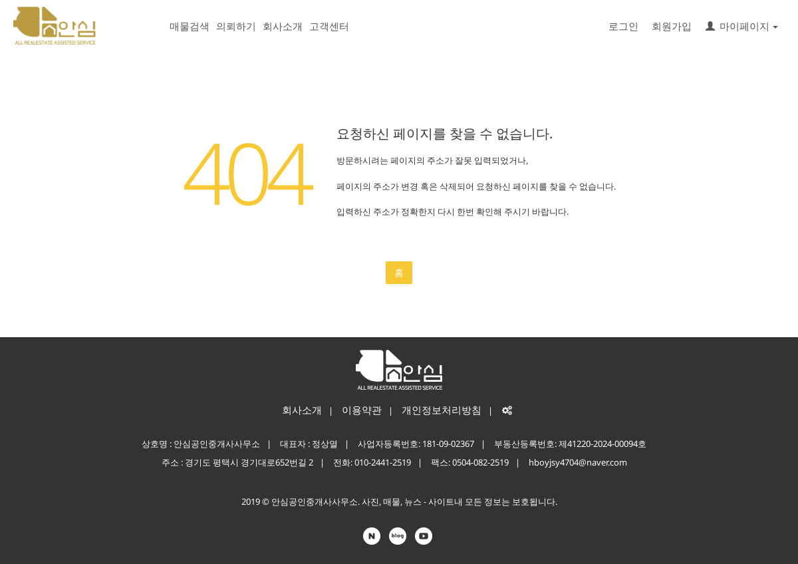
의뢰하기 (236, 26)
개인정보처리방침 (441, 409)
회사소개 (283, 26)
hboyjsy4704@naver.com (578, 462)
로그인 (623, 26)
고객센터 (329, 26)
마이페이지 (742, 26)
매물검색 (189, 26)
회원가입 (672, 26)
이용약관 (362, 409)
